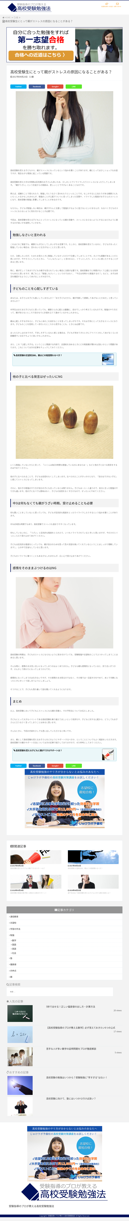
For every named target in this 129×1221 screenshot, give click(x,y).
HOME (7, 17)
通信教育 (14, 915)
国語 (14, 945)
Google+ (55, 86)
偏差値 (13, 967)
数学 (14, 941)
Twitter (18, 86)
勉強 (12, 935)
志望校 (13, 922)
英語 (14, 950)
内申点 (13, 973)
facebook (36, 86)
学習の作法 (16, 929)
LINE (73, 86)
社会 (14, 954)
